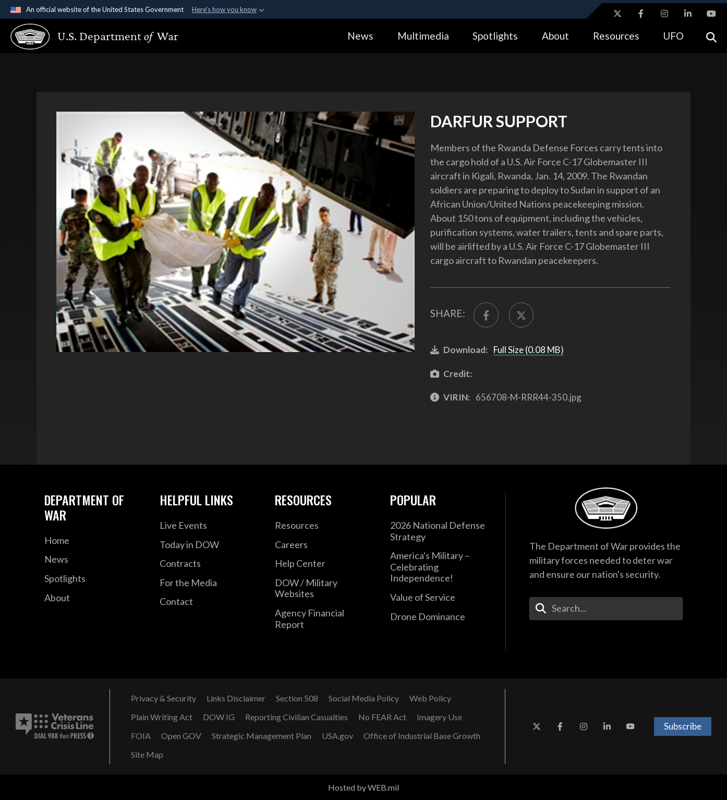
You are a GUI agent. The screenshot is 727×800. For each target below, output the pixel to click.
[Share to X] (521, 315)
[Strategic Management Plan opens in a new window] (262, 735)
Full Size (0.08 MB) (528, 349)
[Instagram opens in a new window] (664, 13)
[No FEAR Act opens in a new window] (382, 717)
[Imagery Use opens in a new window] (439, 717)
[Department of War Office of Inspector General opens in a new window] (219, 717)
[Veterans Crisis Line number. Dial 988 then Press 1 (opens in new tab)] (55, 726)
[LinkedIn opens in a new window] (688, 13)
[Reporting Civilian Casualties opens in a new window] (296, 717)
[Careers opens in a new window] (324, 545)
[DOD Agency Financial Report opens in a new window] (324, 619)
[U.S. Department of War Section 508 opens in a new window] (297, 698)
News (360, 36)
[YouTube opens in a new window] (711, 13)
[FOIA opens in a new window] (141, 735)
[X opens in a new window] (617, 13)
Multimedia (423, 36)
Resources (616, 36)
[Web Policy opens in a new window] (430, 698)
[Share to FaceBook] (486, 315)
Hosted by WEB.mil (363, 787)
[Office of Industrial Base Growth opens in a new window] (422, 735)
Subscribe (682, 726)
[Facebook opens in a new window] (641, 13)
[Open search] (711, 36)
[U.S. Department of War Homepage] (84, 36)
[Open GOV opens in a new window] (181, 735)
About (555, 36)
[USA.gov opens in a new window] (337, 735)
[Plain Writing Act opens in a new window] (162, 717)
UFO (673, 36)
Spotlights (495, 36)
